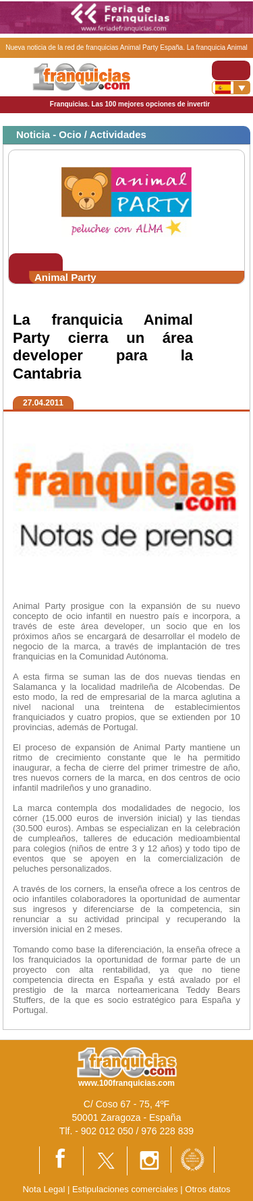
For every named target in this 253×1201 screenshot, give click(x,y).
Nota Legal (43, 1189)
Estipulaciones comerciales (126, 1189)
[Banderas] (231, 87)
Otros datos (207, 1189)
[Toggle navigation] (231, 70)
